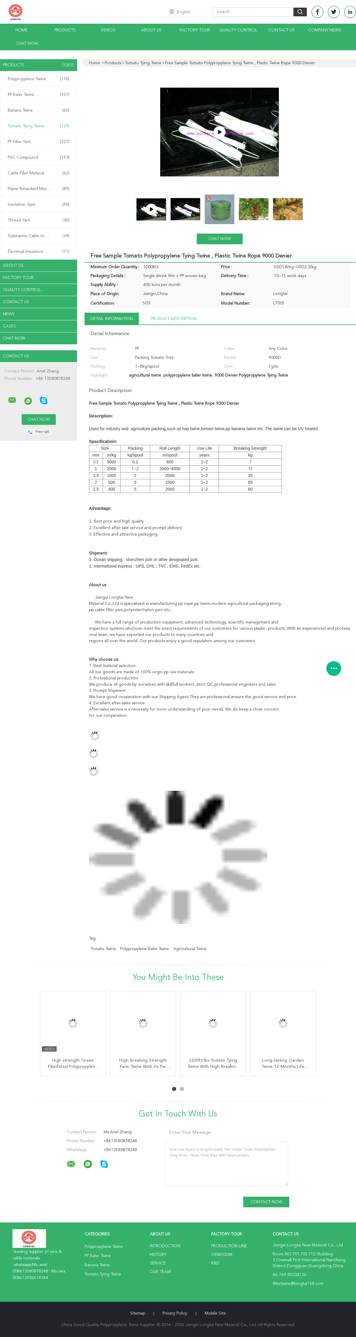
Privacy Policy (175, 1313)
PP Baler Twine (38, 95)
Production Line (229, 1246)
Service (158, 1263)
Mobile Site (215, 1313)
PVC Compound (38, 157)
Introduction (165, 1246)
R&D (215, 1263)
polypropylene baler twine (144, 949)
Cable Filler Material (38, 173)
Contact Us (281, 30)
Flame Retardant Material (38, 189)
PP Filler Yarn (38, 142)
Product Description (174, 319)
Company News (324, 30)
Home (21, 30)
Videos (108, 30)
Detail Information (111, 319)
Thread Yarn (38, 220)
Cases (9, 326)
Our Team (160, 1272)
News (9, 314)
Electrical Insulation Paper (38, 252)
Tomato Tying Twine (38, 126)
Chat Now (27, 43)
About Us (151, 30)
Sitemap (137, 1313)
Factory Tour (194, 30)
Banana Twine (38, 110)
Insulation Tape (38, 205)
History (158, 1255)
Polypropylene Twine (38, 79)
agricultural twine (189, 949)
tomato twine (103, 949)
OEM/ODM (221, 1255)
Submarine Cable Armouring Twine (40, 236)
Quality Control (238, 30)
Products (65, 30)
